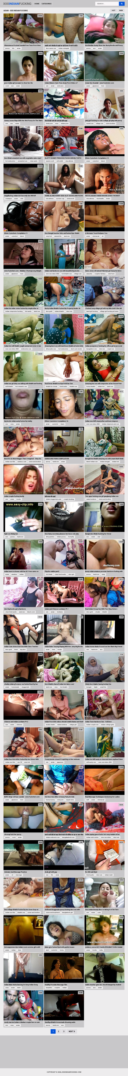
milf (87, 800)
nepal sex (110, 349)
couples (57, 987)
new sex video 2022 (52, 274)
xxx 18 (20, 762)
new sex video (106, 837)
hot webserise (10, 161)
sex (47, 86)
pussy (7, 48)
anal (99, 537)
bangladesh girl (67, 912)
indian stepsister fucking (13, 311)
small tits (103, 687)
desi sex (69, 311)
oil (102, 236)
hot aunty (28, 311)
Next (72, 1031)
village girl (73, 724)
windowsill (70, 198)
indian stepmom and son (110, 424)
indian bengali (105, 461)
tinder (108, 198)
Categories (46, 4)
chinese (19, 724)
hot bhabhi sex (67, 274)
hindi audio (63, 386)
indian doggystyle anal (53, 499)
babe (19, 987)
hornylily (71, 537)
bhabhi (104, 612)
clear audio (33, 161)
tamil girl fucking (92, 311)
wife (21, 198)
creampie (8, 198)
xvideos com (22, 461)
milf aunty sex (91, 762)
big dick (23, 649)
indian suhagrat (63, 48)
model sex (90, 123)
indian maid (108, 875)
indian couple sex (92, 724)
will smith (59, 161)
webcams (60, 86)
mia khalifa (100, 198)
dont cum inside (76, 349)
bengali (88, 687)
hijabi (96, 687)
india (101, 950)
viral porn (60, 800)
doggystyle (25, 687)
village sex (99, 123)
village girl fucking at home (109, 311)
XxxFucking (17, 3)
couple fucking (69, 499)
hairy (103, 574)
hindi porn (49, 123)
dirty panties (50, 537)
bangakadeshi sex (68, 837)
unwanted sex (22, 161)
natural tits (58, 236)
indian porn (64, 123)
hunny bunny (50, 800)
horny (62, 950)
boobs (18, 499)
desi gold (49, 311)
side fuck (111, 274)
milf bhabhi (9, 386)
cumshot (95, 161)
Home (36, 4)
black (103, 161)
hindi (16, 649)
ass (94, 48)
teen (102, 86)
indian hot (101, 386)
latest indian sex (92, 461)
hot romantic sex (21, 386)
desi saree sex (51, 48)
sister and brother (35, 461)
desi (19, 950)
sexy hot (49, 236)
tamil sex (37, 311)
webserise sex (26, 349)
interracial (95, 236)
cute (99, 912)
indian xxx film (10, 461)
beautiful (49, 987)
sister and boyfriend (53, 912)
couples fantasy (100, 274)
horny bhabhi (90, 386)
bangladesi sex (91, 349)
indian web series (92, 837)
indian (22, 574)
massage (19, 875)
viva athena (69, 161)
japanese (95, 86)
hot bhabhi (63, 687)
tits (13, 48)
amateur (14, 574)
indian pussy (61, 537)
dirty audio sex (51, 349)
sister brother (110, 123)
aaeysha (89, 274)
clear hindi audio (60, 574)
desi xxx (102, 349)
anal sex (67, 236)
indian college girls (107, 724)
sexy (12, 424)
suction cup (60, 198)
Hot (113, 10)
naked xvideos (91, 499)
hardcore (56, 461)
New (121, 10)
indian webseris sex (53, 837)
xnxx (56, 123)
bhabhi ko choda (51, 386)
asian (18, 48)
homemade (15, 687)
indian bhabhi (59, 311)
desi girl (71, 574)
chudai (97, 612)
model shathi (50, 724)
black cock (31, 612)
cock (7, 86)
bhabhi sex (73, 386)
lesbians (60, 612)
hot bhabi (49, 574)
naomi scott (50, 161)
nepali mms (70, 800)
